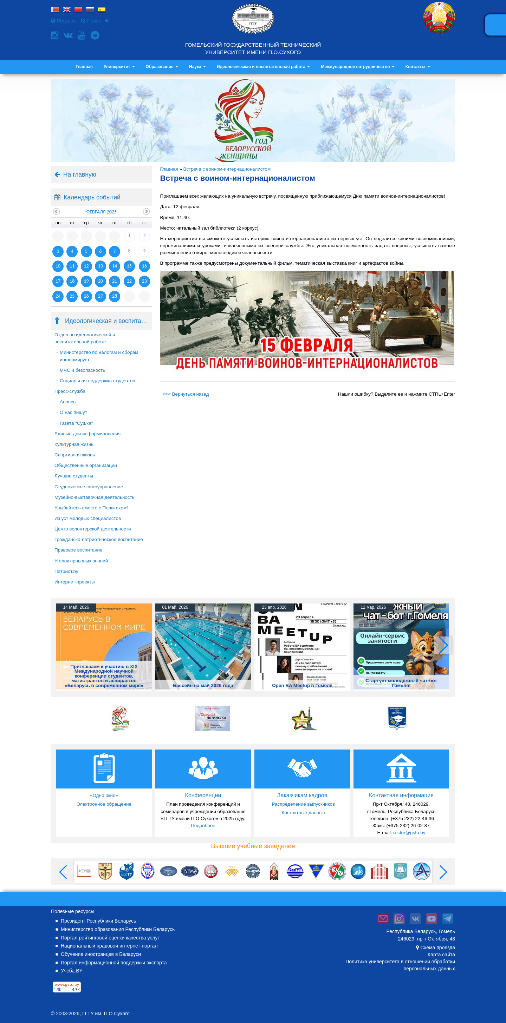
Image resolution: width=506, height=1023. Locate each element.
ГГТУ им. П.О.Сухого (106, 1013)
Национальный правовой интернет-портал (109, 946)
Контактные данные (303, 812)
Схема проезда (437, 947)
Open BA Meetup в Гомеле (302, 685)
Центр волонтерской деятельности (92, 529)
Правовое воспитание (78, 550)
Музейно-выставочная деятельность (94, 497)
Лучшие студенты (73, 475)
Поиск (91, 21)
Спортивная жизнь (74, 454)
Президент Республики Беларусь (98, 921)
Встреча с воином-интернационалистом (227, 169)
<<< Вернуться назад (185, 394)
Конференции (203, 795)
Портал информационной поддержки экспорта (114, 962)
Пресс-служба (69, 391)
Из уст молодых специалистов (87, 518)
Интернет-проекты (74, 582)
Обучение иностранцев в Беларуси (101, 954)
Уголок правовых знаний (81, 560)
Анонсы (68, 401)
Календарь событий (92, 197)
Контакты (418, 66)
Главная (84, 66)
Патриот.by (66, 571)
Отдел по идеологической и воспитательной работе (84, 338)
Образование (162, 66)
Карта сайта (441, 954)
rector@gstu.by (409, 832)
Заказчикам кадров (302, 795)
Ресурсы (64, 21)
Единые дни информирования (87, 433)
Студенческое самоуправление (88, 486)
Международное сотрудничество (357, 66)
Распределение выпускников (303, 804)
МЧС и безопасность (82, 370)
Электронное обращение (104, 804)
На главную (79, 174)
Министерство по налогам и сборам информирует (99, 356)
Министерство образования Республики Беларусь (118, 929)
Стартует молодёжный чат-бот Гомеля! (401, 683)
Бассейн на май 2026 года (203, 685)
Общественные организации (85, 465)
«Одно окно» (104, 795)
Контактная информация (401, 795)
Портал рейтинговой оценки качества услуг (110, 937)
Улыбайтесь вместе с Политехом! (91, 507)
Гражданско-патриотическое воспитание (98, 539)
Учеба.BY (72, 971)
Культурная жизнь (73, 444)
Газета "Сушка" (76, 423)
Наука (197, 66)
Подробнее (203, 825)
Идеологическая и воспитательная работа (263, 66)
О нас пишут (73, 412)
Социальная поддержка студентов (97, 380)
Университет (119, 66)
